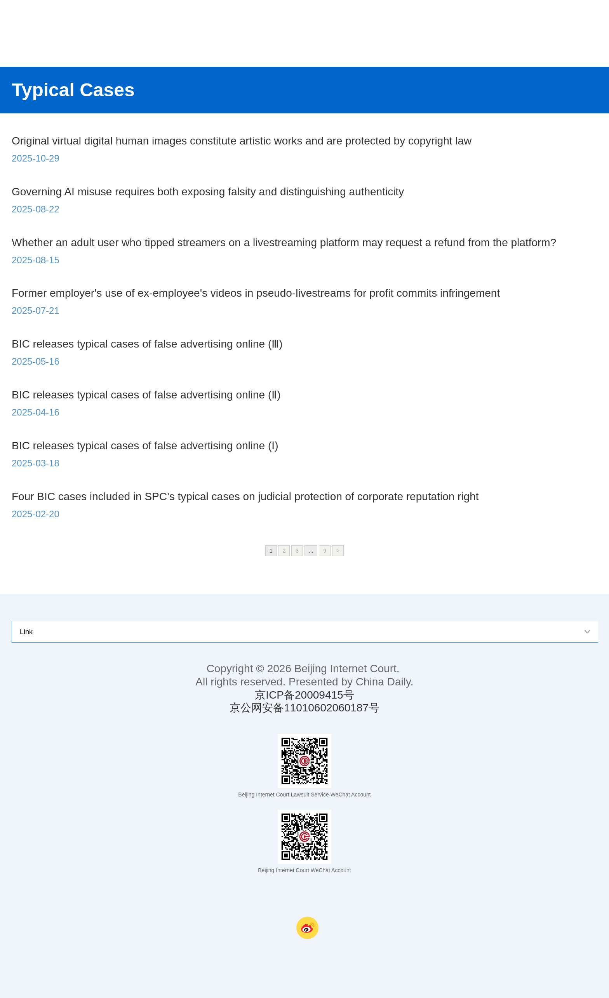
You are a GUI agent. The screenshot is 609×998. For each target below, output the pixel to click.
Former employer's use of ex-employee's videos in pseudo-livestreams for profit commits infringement (256, 293)
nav (562, 33)
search (593, 33)
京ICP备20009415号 (304, 695)
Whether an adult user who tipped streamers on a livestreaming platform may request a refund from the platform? (284, 242)
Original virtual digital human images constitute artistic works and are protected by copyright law (242, 141)
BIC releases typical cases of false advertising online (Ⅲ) (147, 344)
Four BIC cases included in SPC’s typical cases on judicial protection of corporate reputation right (245, 496)
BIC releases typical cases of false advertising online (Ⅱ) (146, 395)
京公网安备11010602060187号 (304, 708)
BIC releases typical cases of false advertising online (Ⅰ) (145, 446)
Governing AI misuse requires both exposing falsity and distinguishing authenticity (208, 192)
